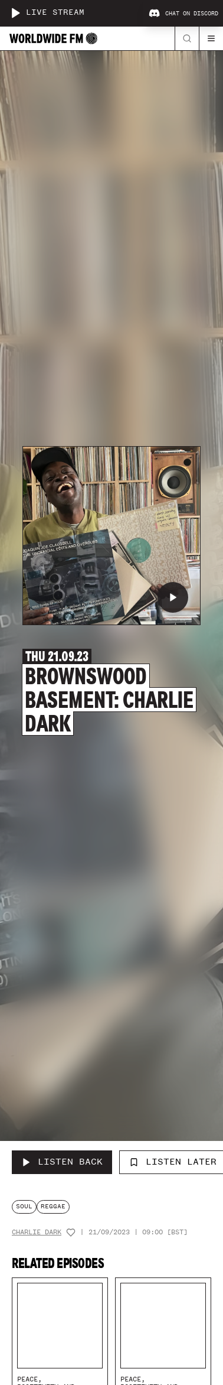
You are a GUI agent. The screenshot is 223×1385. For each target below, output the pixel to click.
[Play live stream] (15, 13)
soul (24, 1206)
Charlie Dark (36, 1232)
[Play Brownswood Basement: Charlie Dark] (173, 597)
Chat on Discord (183, 13)
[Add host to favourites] (71, 1232)
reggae (53, 1206)
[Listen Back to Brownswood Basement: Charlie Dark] (62, 1162)
